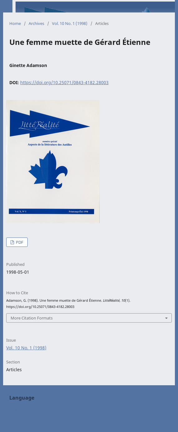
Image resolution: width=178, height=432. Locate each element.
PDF (19, 242)
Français (18, 418)
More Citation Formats (32, 318)
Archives (36, 23)
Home (15, 23)
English (17, 408)
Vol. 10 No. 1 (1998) (69, 23)
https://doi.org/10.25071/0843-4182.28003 (64, 82)
